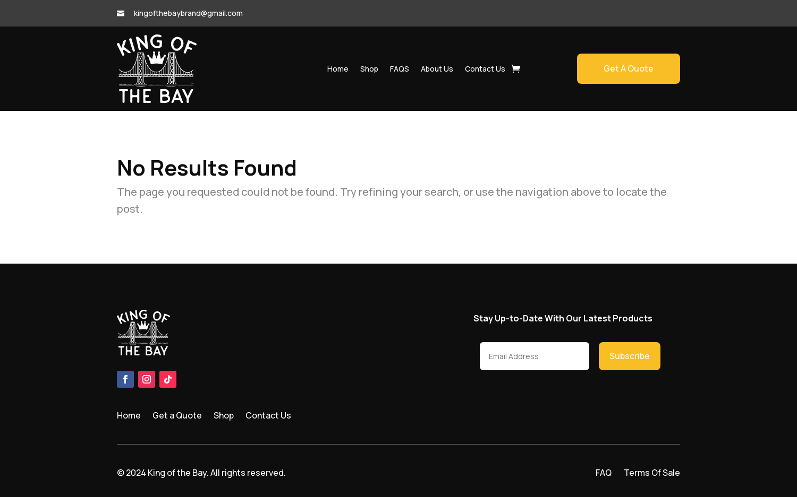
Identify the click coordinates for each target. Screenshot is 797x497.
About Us (437, 69)
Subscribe (629, 356)
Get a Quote (177, 416)
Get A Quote (629, 68)
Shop (369, 69)
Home (338, 69)
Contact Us (485, 69)
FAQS (399, 69)
